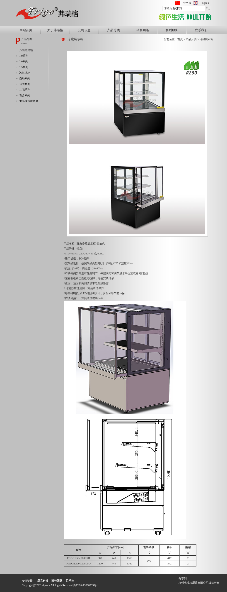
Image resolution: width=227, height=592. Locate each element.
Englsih (204, 3)
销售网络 (142, 30)
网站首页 (25, 30)
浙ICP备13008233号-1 (86, 585)
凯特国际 (56, 580)
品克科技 (42, 580)
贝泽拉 (70, 580)
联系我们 (201, 30)
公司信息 (84, 30)
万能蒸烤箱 (26, 50)
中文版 (187, 3)
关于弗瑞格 (55, 30)
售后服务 (172, 30)
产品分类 (113, 30)
